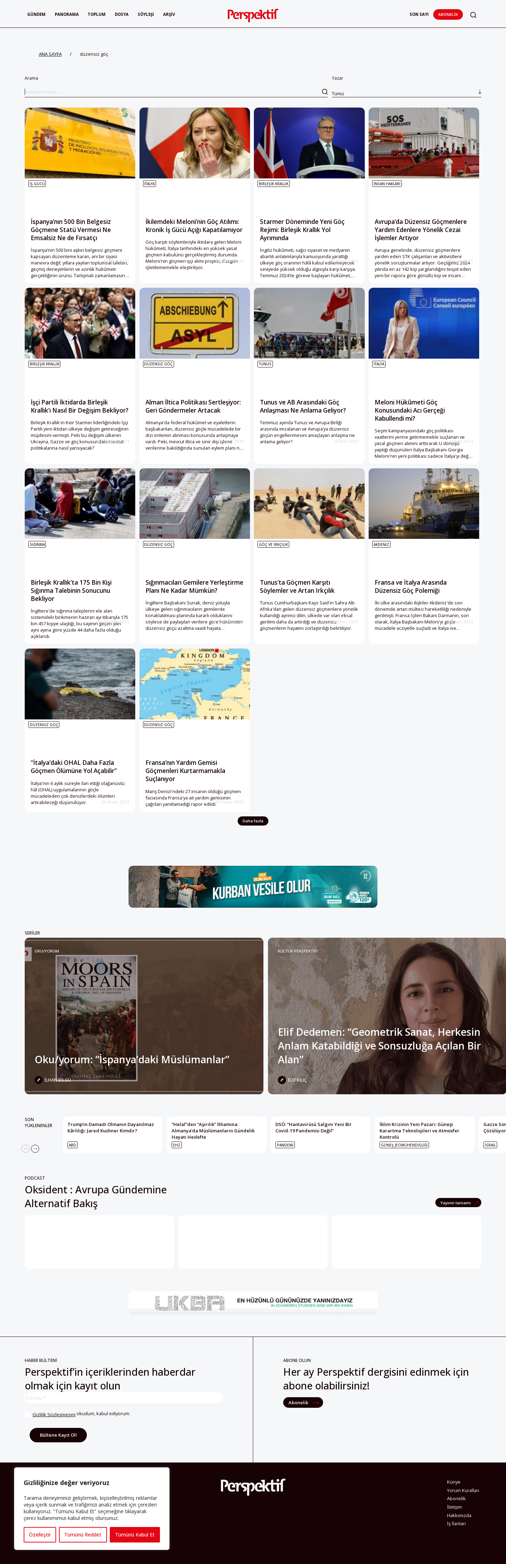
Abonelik (448, 14)
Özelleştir (40, 1534)
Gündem (36, 14)
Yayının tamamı (456, 1202)
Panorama (67, 14)
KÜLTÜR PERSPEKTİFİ (297, 951)
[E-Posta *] (123, 1398)
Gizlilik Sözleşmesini (54, 1414)
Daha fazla (253, 820)
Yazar (407, 86)
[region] (91, 1508)
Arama (176, 86)
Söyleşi (146, 14)
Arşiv (169, 14)
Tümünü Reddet (82, 1534)
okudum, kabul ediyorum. (77, 1414)
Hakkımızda (459, 1517)
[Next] (35, 1149)
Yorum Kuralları (463, 1492)
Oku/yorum (47, 951)
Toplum (97, 14)
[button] (473, 15)
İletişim (454, 1508)
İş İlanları (456, 1525)
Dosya (122, 14)
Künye (453, 1483)
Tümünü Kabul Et (135, 1534)
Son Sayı (419, 14)
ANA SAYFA (50, 54)
